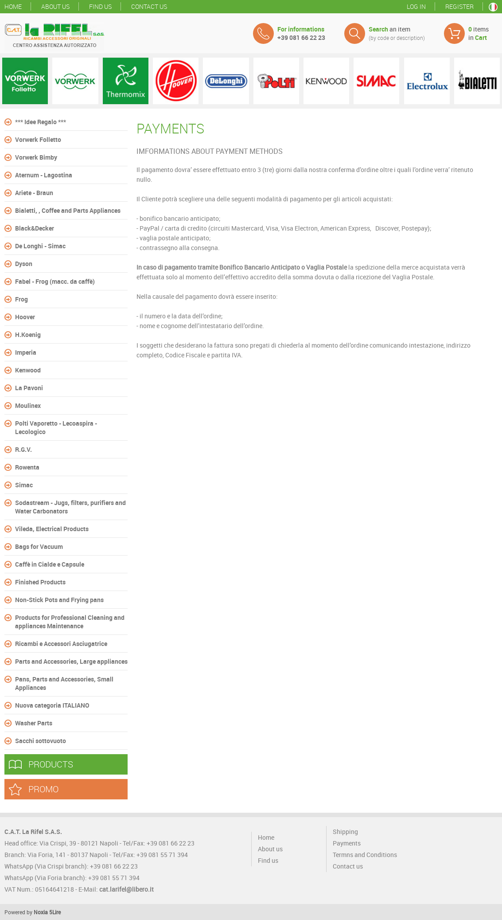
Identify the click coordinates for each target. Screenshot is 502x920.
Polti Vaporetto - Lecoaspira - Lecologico (56, 427)
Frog (21, 299)
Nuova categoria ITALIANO (52, 705)
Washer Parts (33, 723)
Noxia (41, 912)
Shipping (345, 831)
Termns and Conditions (365, 854)
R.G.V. (23, 449)
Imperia (25, 352)
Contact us (149, 6)
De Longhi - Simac (40, 246)
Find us (100, 6)
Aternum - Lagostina (43, 175)
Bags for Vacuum (39, 546)
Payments (347, 843)
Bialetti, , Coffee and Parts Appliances (68, 210)
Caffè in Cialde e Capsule (49, 564)
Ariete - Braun (34, 192)
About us (55, 6)
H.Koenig (28, 334)
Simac (24, 485)
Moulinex (28, 405)
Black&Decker (34, 228)
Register (459, 6)
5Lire (55, 912)
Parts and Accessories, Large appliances (71, 661)
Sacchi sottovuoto (40, 740)
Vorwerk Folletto (38, 139)
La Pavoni (29, 388)
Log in (416, 6)
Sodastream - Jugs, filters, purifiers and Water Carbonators (70, 506)
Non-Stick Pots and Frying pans (59, 599)
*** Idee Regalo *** (40, 121)
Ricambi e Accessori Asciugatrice (61, 643)
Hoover (25, 317)
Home (13, 6)
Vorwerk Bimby (36, 157)
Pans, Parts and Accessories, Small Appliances (64, 683)
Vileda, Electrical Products (52, 529)
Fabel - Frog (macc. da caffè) (55, 281)
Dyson (23, 263)
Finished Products (40, 582)
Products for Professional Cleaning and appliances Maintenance (70, 621)
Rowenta (27, 467)
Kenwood (28, 370)
